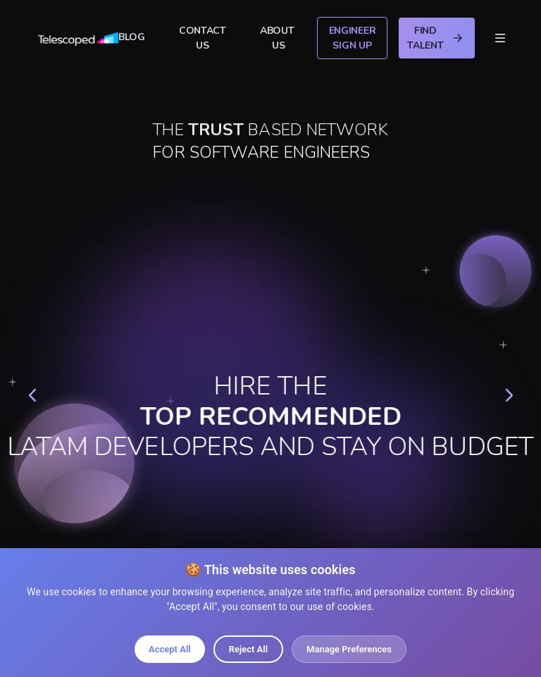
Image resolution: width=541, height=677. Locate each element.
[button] (32, 395)
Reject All (248, 649)
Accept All (170, 649)
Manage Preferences (349, 649)
